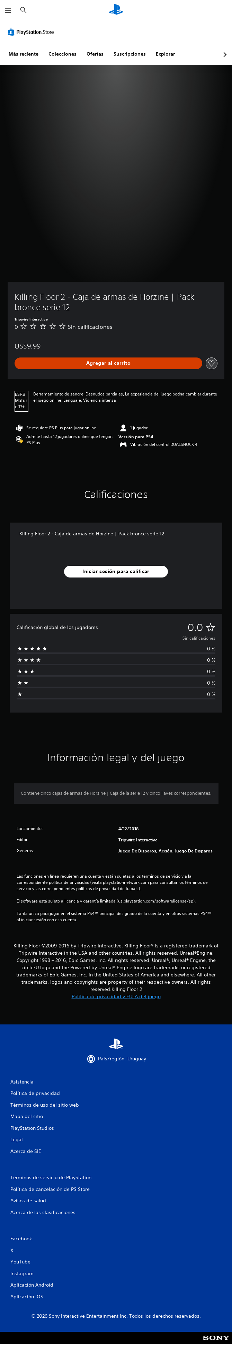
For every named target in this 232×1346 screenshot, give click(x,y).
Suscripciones (130, 54)
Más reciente (23, 54)
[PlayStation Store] (32, 31)
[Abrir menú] (8, 10)
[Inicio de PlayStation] (116, 10)
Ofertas (95, 54)
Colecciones (62, 54)
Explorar (165, 54)
